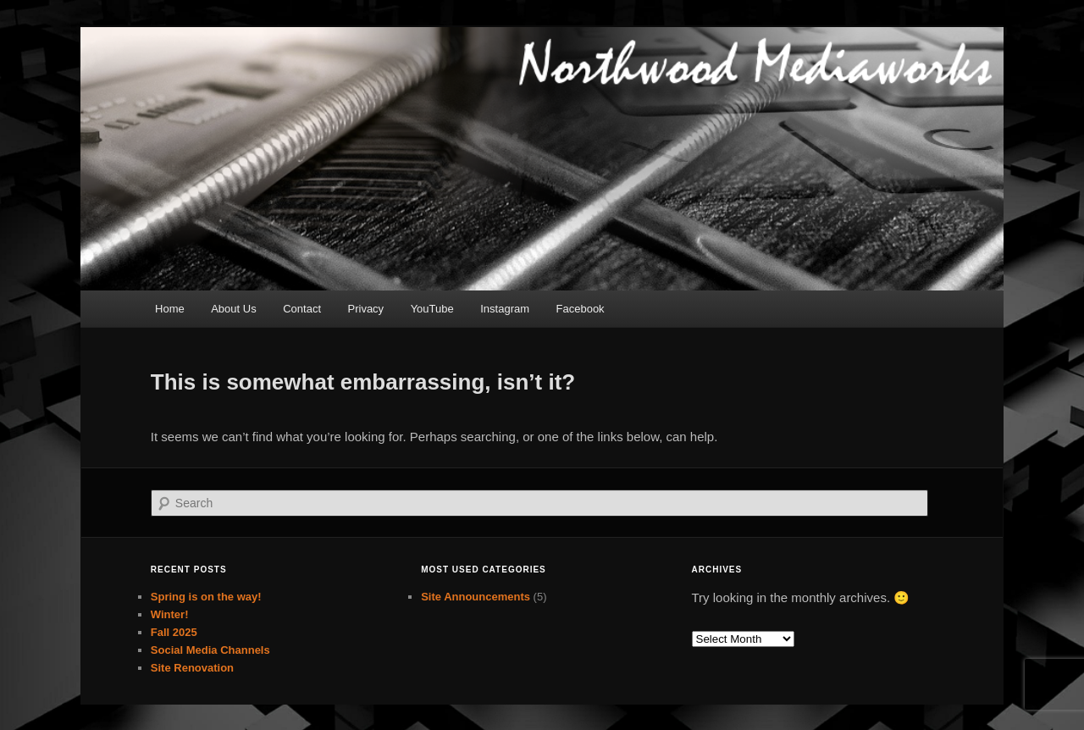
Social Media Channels (210, 650)
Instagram (504, 308)
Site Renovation (192, 667)
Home (170, 308)
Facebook (580, 308)
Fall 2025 (174, 632)
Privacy (366, 308)
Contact (302, 308)
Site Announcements (475, 596)
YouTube (432, 308)
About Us (233, 308)
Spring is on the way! (206, 596)
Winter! (170, 614)
